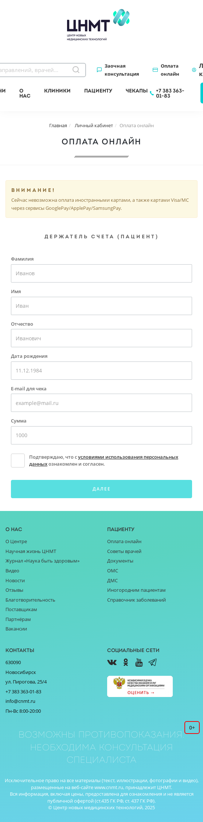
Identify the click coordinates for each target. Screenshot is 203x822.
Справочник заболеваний (136, 599)
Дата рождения (29, 356)
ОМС (112, 570)
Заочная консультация (122, 69)
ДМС (112, 580)
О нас (25, 93)
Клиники (57, 90)
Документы (120, 560)
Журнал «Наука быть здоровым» (42, 560)
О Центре (16, 541)
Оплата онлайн (170, 69)
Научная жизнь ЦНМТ (30, 551)
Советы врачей (124, 551)
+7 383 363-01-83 (170, 93)
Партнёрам (18, 619)
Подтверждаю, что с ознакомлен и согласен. (103, 460)
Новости (15, 580)
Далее (102, 489)
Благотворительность (30, 599)
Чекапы (137, 90)
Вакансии (16, 628)
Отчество (22, 324)
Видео (12, 570)
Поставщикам (21, 609)
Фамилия (22, 258)
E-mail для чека (29, 388)
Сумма (19, 420)
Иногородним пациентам (136, 590)
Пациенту (98, 90)
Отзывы (14, 590)
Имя (16, 291)
